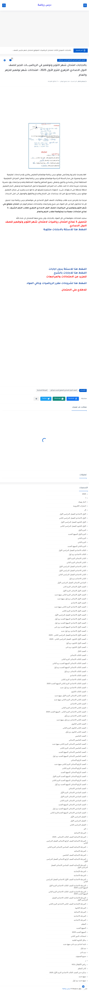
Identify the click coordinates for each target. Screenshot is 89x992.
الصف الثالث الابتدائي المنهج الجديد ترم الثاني (69, 663)
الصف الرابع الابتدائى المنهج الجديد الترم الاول (69, 776)
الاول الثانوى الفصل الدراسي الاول (73, 522)
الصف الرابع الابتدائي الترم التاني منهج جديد (70, 764)
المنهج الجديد (81, 928)
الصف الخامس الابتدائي (77, 740)
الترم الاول (82, 530)
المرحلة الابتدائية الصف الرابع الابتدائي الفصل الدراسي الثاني (67, 842)
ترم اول (83, 948)
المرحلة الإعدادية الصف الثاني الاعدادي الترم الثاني (67, 904)
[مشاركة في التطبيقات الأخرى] (36, 399)
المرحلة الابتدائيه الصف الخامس (74, 855)
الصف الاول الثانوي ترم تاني (76, 647)
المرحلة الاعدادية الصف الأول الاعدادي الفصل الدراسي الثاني (67, 880)
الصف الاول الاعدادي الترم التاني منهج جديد (70, 607)
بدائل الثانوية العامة (79, 940)
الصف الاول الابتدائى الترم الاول (74, 591)
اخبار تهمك (82, 502)
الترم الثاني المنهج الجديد (77, 546)
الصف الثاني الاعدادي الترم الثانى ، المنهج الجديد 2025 (66, 712)
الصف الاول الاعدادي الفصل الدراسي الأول (70, 615)
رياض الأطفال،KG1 (79, 964)
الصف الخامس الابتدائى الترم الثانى (73, 748)
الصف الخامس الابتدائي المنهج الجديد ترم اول (69, 756)
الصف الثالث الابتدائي (78, 655)
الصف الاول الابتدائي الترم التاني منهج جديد (70, 595)
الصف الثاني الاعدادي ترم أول (75, 716)
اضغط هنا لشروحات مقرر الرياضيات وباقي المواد (57, 283)
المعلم (83, 924)
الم (85, 829)
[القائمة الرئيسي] (85, 5)
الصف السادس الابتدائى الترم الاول (73, 796)
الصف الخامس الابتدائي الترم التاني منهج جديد (69, 744)
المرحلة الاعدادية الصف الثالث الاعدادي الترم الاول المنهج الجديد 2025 (68, 887)
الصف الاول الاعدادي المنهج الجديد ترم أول (72, 60)
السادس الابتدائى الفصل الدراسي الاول (71, 583)
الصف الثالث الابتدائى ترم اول (75, 671)
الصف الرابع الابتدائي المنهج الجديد (73, 772)
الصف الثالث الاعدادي (78, 675)
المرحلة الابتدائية (80, 833)
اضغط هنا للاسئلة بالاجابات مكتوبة (65, 229)
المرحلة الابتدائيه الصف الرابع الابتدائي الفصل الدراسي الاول (67, 860)
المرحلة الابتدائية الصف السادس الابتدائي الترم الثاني (67, 847)
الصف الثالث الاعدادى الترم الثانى (73, 679)
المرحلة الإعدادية (80, 871)
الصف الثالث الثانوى (78, 692)
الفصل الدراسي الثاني (78, 825)
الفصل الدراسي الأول (78, 817)
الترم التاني (82, 538)
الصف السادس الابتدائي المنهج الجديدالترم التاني (68, 813)
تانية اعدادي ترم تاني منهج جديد (74, 944)
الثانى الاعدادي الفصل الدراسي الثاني (72, 574)
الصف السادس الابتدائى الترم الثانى (73, 800)
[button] (73, 399)
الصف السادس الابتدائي (77, 788)
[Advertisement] (44, 29)
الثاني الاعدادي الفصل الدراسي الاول (72, 570)
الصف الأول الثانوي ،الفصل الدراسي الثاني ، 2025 (67, 639)
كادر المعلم (82, 968)
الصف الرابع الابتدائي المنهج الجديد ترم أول (70, 784)
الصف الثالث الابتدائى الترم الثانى (73, 659)
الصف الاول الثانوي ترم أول (76, 643)
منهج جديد (82, 976)
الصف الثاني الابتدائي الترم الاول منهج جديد (70, 696)
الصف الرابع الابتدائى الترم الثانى (74, 768)
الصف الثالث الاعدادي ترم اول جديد (73, 687)
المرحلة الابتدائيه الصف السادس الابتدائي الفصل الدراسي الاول (69, 866)
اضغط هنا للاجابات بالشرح (70, 273)
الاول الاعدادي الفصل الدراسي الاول (73, 514)
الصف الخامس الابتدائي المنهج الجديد (72, 752)
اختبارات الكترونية (79, 506)
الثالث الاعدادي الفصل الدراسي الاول (72, 550)
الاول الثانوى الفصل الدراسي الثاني (73, 526)
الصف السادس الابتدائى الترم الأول (73, 792)
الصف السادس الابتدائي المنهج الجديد (72, 805)
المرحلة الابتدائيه (80, 851)
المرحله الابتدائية (80, 912)
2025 (84, 494)
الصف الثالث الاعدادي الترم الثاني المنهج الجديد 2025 (66, 683)
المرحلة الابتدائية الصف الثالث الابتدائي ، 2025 (69, 837)
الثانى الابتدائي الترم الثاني (76, 562)
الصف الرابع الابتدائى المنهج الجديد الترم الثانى (69, 780)
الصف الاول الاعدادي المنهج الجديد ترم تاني (70, 627)
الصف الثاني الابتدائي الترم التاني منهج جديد (70, 700)
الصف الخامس (80, 736)
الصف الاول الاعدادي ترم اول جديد (73, 631)
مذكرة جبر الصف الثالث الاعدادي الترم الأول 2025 (67, 972)
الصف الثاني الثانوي (79, 724)
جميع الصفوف (81, 956)
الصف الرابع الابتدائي (78, 760)
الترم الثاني (82, 542)
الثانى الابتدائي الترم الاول (76, 558)
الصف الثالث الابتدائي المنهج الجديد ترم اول (70, 667)
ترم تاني (83, 952)
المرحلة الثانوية (80, 908)
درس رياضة (44, 5)
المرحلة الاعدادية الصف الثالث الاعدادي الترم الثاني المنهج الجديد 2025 (68, 893)
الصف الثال (82, 651)
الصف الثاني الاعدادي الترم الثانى (74, 708)
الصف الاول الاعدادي (78, 603)
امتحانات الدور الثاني (78, 936)
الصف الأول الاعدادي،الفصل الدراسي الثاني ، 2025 (67, 635)
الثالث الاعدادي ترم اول (77, 554)
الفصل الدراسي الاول (78, 821)
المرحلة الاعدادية (42, 390)
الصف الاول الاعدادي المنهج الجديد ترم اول (70, 623)
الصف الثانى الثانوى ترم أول (75, 732)
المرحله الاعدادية (80, 916)
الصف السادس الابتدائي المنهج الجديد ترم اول (69, 809)
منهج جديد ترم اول (79, 981)
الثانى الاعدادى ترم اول (77, 578)
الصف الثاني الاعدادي (78, 704)
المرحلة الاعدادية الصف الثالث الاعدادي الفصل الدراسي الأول (70, 899)
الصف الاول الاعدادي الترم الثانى (74, 611)
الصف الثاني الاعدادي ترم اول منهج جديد (71, 720)
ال (85, 510)
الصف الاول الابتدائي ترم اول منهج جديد (71, 599)
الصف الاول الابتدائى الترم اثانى (74, 587)
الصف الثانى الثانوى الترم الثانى (74, 728)
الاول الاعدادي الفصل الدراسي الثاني (72, 518)
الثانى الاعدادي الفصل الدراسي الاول (72, 566)
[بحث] (4, 5)
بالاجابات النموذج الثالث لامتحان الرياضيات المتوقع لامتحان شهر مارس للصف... (41, 50)
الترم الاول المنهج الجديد (77, 534)
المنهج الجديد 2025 (79, 932)
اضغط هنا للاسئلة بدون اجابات (68, 269)
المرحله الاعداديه (80, 920)
